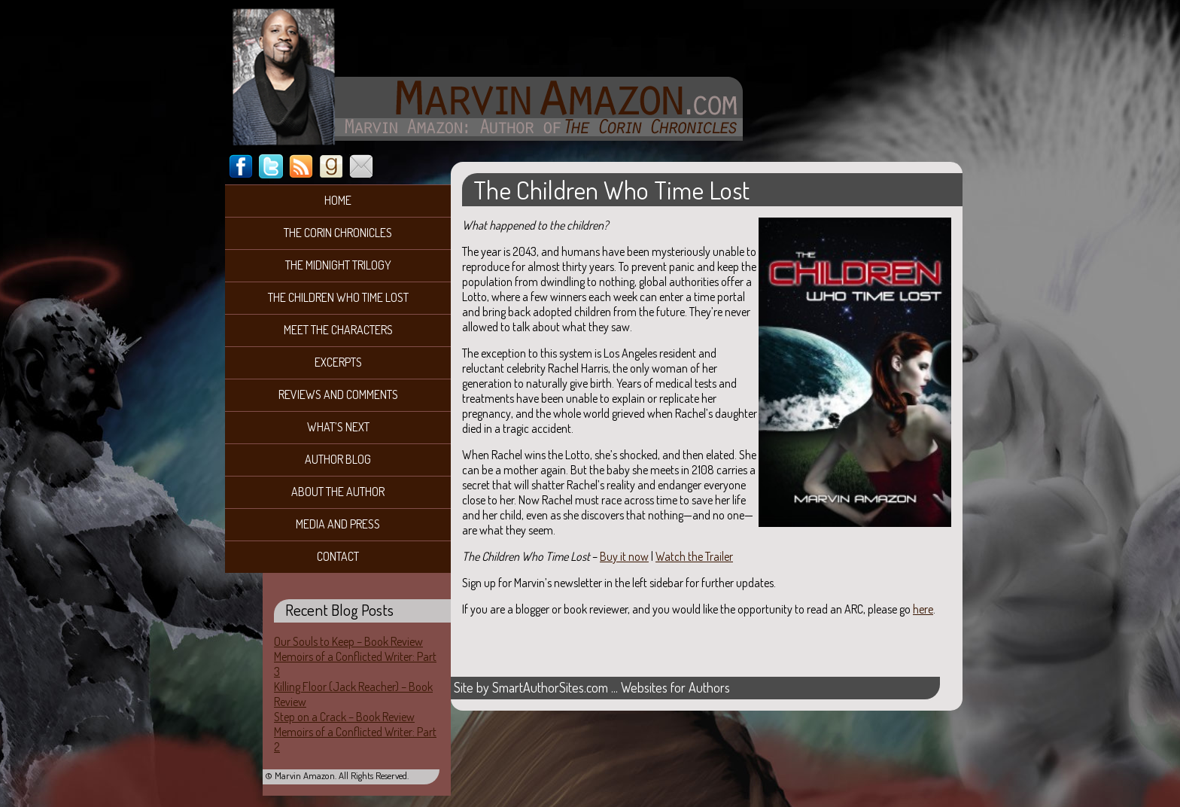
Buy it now (624, 556)
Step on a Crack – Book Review (344, 716)
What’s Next (338, 426)
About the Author (338, 491)
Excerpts (338, 362)
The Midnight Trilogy (338, 265)
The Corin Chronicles (338, 232)
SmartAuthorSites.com (550, 687)
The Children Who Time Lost (338, 297)
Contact (338, 556)
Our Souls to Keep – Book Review (348, 641)
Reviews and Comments (338, 394)
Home (337, 200)
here (923, 609)
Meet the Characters (338, 329)
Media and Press (338, 523)
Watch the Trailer (694, 556)
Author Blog (338, 459)
